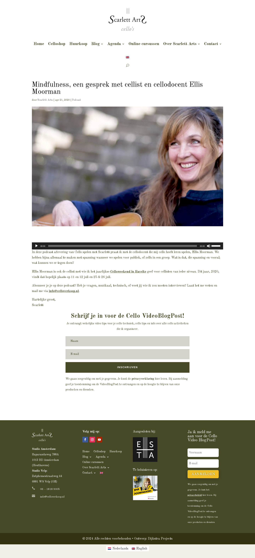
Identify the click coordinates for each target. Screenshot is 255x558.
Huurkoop (78, 44)
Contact (211, 44)
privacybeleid (195, 495)
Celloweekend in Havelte (128, 271)
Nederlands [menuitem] (120, 548)
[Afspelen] (36, 246)
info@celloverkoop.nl (52, 497)
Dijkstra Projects (160, 538)
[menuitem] (127, 57)
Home (38, 44)
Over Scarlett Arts (180, 44)
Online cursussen (143, 44)
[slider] (122, 246)
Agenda (114, 44)
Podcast (76, 100)
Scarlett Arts (45, 100)
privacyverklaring (143, 378)
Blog (95, 44)
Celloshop (56, 44)
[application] (127, 245)
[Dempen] (208, 246)
